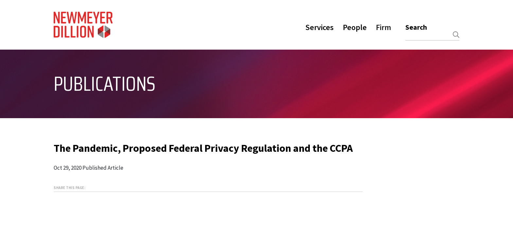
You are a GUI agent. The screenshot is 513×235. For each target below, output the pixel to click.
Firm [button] (383, 27)
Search (416, 27)
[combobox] (432, 34)
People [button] (355, 27)
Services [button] (319, 27)
